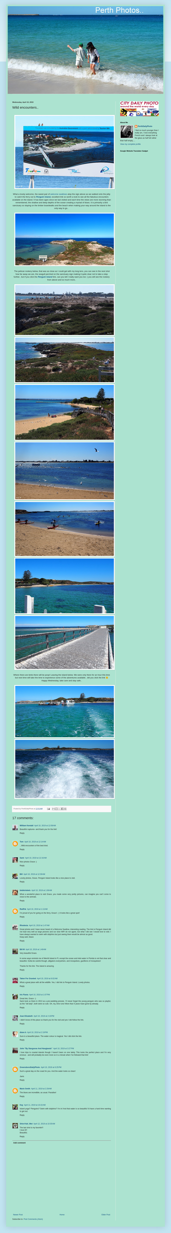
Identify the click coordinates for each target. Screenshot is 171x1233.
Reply (22, 833)
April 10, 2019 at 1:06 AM (41, 890)
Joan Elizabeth (26, 1016)
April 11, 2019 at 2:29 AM (41, 1089)
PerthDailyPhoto (145, 126)
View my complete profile (130, 144)
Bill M (22, 949)
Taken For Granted (28, 978)
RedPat (23, 909)
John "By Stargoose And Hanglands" (36, 1048)
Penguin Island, (44, 197)
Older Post (105, 1215)
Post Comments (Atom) (33, 1219)
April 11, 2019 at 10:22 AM (35, 1105)
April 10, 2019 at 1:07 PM (39, 995)
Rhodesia (24, 925)
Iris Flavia (24, 995)
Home (62, 1215)
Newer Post (18, 1215)
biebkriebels (25, 890)
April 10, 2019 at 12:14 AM (35, 842)
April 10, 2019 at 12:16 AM (36, 858)
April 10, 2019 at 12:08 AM (45, 826)
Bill (21, 874)
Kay (21, 1105)
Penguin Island (45, 277)
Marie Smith (25, 1089)
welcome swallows (58, 194)
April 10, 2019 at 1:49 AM (36, 949)
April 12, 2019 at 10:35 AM (44, 1124)
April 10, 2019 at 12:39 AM (34, 874)
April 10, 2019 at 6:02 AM (47, 978)
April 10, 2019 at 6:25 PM (51, 1067)
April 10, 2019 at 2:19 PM (44, 1016)
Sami (22, 858)
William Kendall (26, 826)
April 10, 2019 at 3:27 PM (63, 1048)
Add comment (19, 1143)
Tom (21, 842)
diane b (23, 1032)
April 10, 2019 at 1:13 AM (37, 909)
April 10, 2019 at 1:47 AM (39, 925)
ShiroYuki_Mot (26, 1124)
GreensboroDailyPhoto (30, 1067)
